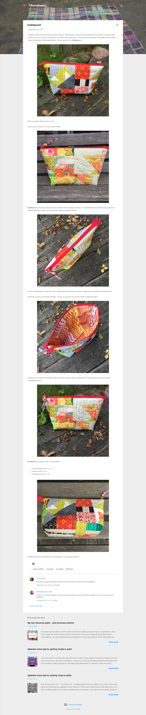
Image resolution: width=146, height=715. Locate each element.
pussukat (50, 569)
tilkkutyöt (69, 569)
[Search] (121, 6)
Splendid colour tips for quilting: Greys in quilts (49, 675)
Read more (113, 642)
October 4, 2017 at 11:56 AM (46, 600)
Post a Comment (36, 606)
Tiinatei (39, 578)
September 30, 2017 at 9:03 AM (47, 585)
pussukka (59, 569)
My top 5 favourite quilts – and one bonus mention (51, 623)
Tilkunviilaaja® (37, 5)
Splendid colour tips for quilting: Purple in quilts (50, 649)
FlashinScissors (42, 592)
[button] (117, 25)
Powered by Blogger (73, 705)
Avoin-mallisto (38, 569)
